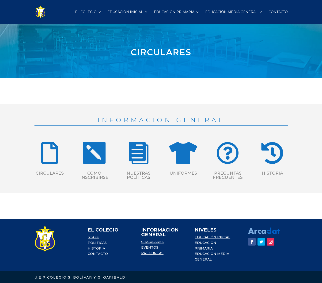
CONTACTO (98, 254)
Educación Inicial (125, 12)
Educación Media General (231, 12)
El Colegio (86, 12)
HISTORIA (96, 248)
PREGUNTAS (152, 253)
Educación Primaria (174, 12)
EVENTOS (149, 247)
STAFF (93, 237)
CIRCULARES (152, 242)
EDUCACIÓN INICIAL (212, 237)
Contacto (278, 12)
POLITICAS (97, 243)
